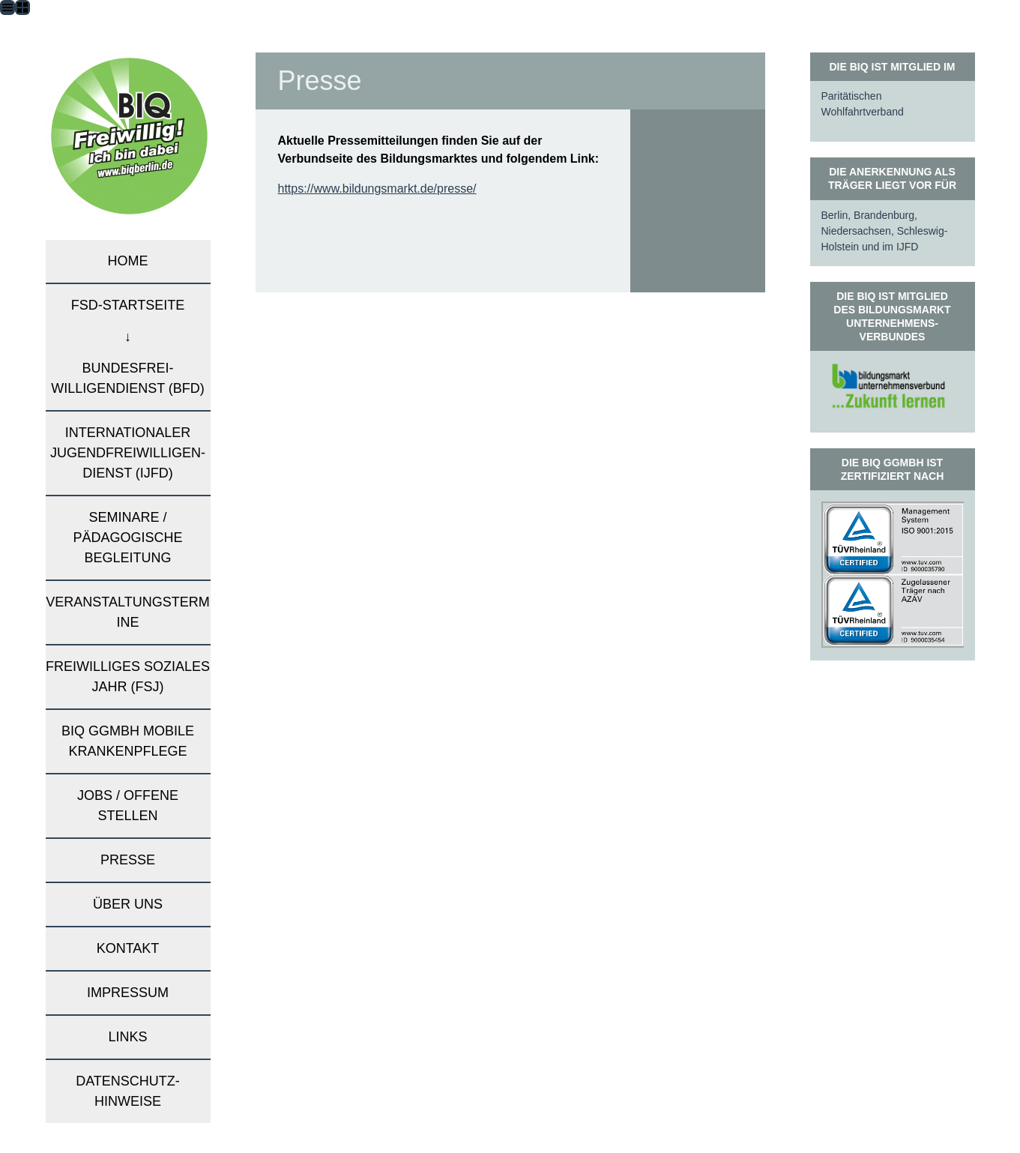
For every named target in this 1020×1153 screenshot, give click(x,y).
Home (128, 260)
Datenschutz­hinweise (128, 1091)
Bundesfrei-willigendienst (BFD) (128, 378)
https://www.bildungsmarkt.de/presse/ (377, 188)
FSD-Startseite (127, 305)
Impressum (128, 992)
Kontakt (128, 948)
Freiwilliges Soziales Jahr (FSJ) (128, 676)
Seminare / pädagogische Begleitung (127, 537)
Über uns (128, 904)
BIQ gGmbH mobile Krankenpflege (127, 741)
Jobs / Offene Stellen (127, 805)
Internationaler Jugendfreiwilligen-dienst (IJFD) (127, 453)
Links (127, 1036)
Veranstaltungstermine (127, 612)
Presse (127, 859)
